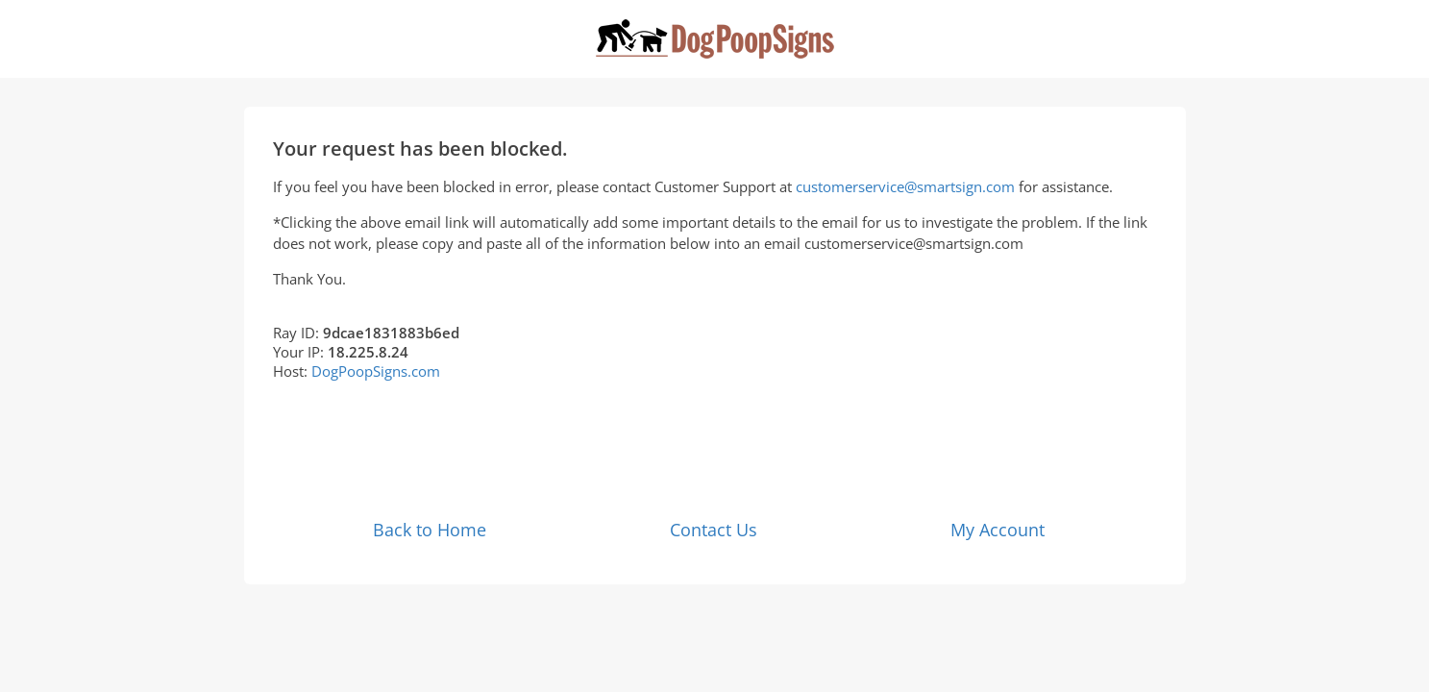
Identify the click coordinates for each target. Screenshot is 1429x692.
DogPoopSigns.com (375, 371)
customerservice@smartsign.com (905, 186)
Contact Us (713, 529)
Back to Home (429, 529)
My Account (997, 529)
